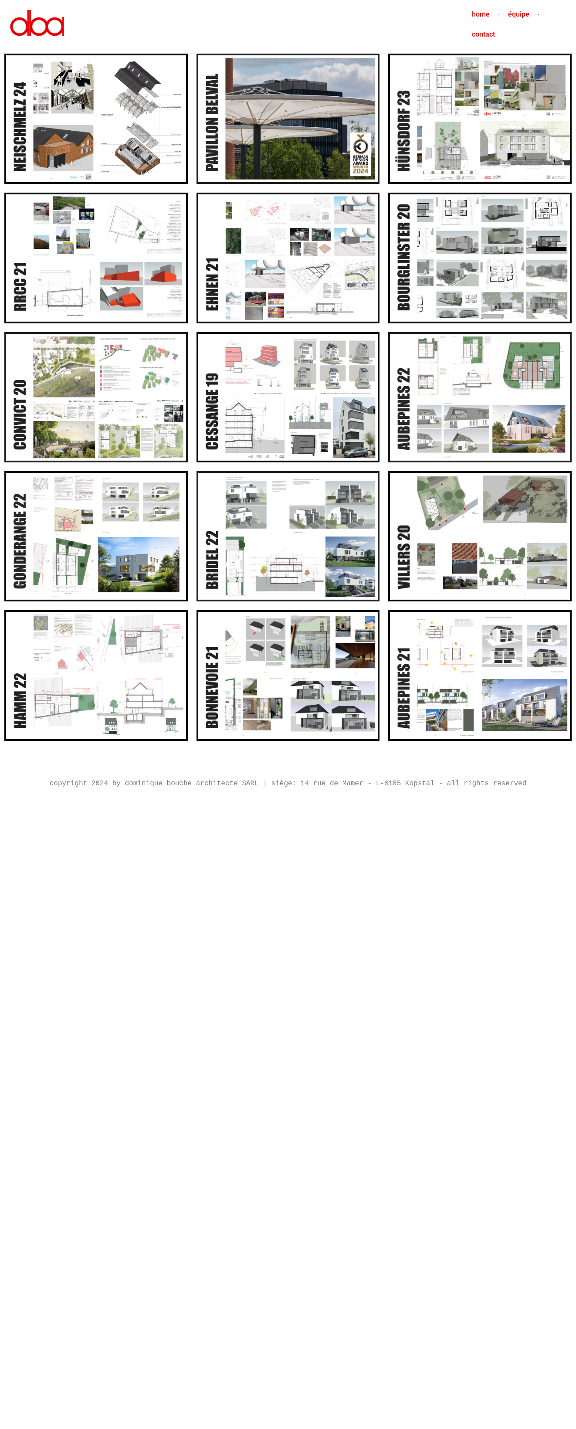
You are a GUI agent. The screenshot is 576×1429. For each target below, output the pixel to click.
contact (483, 34)
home (481, 14)
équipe (518, 14)
